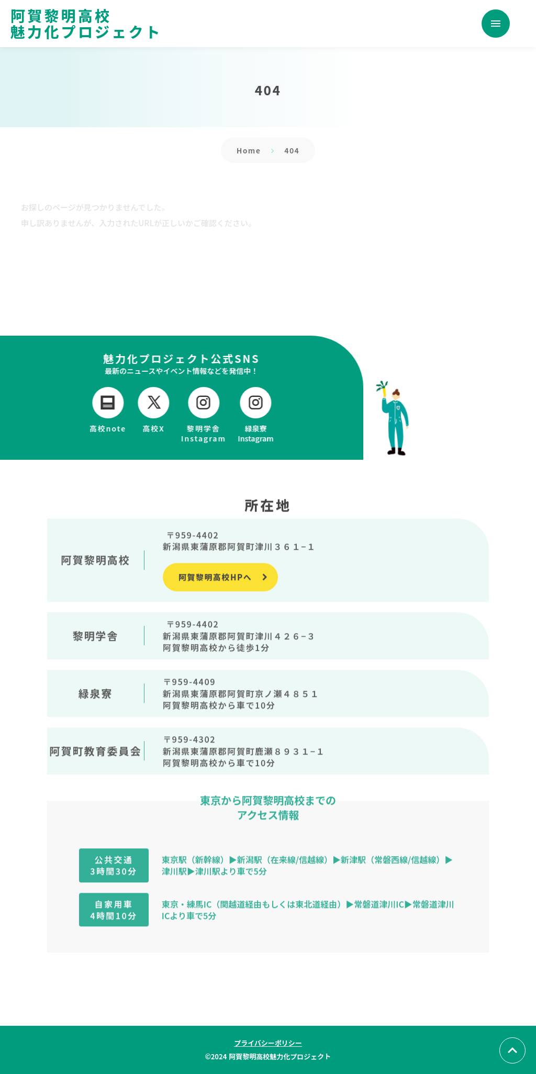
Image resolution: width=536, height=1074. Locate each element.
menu (495, 23)
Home (249, 150)
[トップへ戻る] (512, 1050)
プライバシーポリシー (268, 1043)
